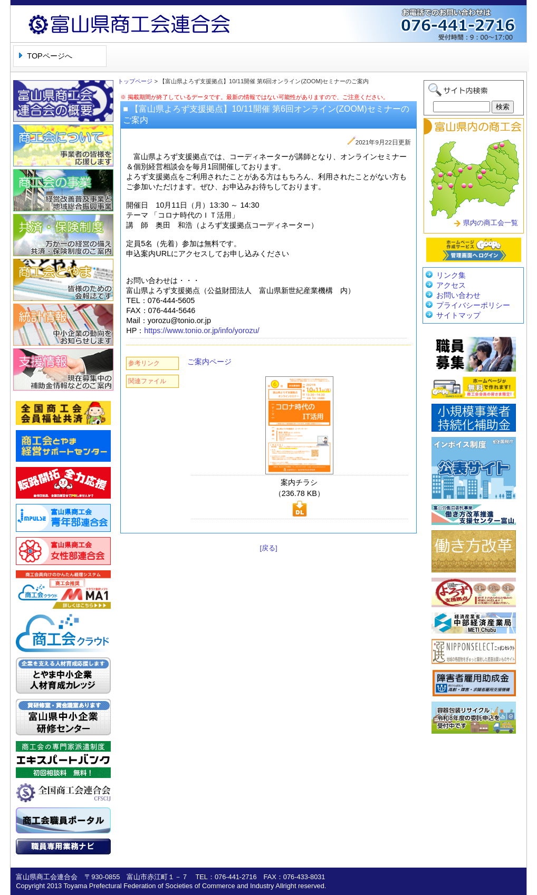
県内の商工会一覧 (490, 223)
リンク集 (451, 275)
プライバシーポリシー (473, 305)
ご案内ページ (209, 361)
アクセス (451, 285)
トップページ (135, 81)
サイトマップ (458, 315)
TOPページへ (49, 56)
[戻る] (268, 548)
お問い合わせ (458, 295)
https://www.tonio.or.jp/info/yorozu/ (201, 330)
